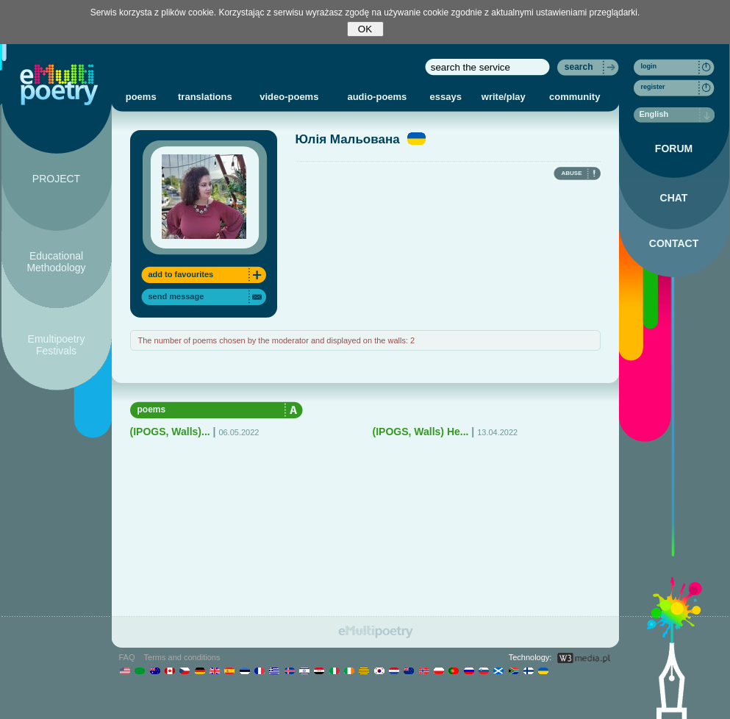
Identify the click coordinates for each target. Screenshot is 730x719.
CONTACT (673, 243)
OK (365, 29)
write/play (504, 96)
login (649, 66)
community (574, 96)
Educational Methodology (55, 261)
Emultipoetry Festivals (56, 345)
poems (141, 96)
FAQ (127, 657)
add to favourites (181, 274)
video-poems (289, 96)
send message (176, 296)
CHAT (674, 198)
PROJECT (56, 179)
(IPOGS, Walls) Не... (421, 431)
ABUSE (571, 173)
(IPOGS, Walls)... (170, 431)
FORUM (674, 148)
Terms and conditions (182, 657)
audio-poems (377, 96)
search (579, 67)
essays (446, 96)
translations (205, 96)
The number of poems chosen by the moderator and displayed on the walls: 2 (276, 340)
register (653, 86)
